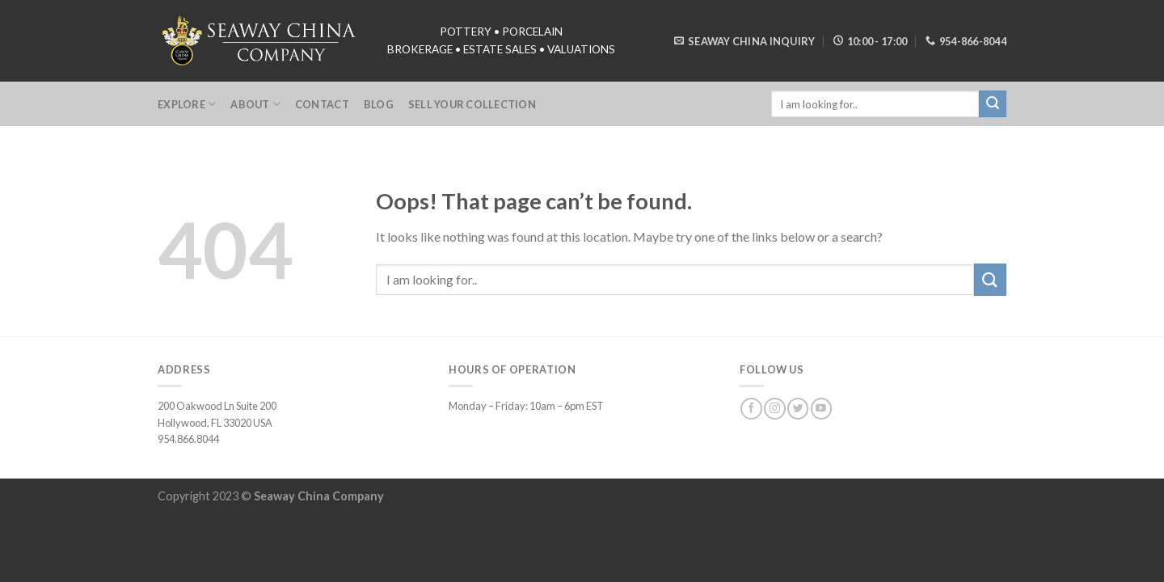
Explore (187, 104)
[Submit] (990, 279)
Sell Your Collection (472, 104)
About (255, 104)
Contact (322, 104)
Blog (379, 104)
